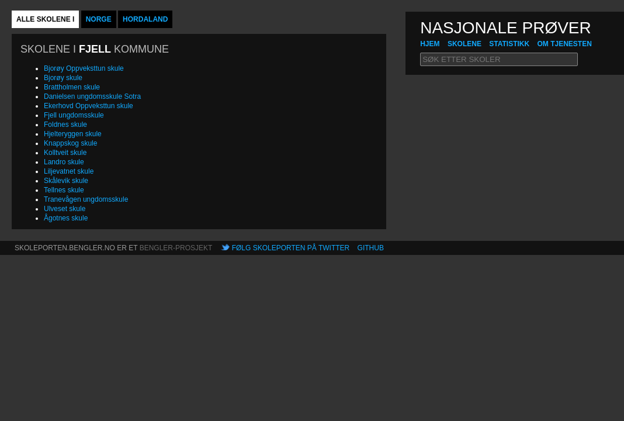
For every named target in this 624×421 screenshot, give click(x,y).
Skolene (464, 44)
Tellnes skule (64, 190)
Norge (99, 19)
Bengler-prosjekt (176, 248)
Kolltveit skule (65, 153)
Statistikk (509, 44)
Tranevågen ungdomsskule (86, 199)
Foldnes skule (65, 124)
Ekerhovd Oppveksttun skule (88, 106)
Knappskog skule (70, 143)
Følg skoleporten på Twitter (291, 248)
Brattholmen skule (72, 87)
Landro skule (64, 162)
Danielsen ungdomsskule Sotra (92, 96)
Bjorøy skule (63, 78)
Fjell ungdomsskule (74, 115)
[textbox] (499, 59)
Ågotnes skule (66, 218)
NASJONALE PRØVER (505, 28)
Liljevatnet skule (68, 171)
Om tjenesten (564, 44)
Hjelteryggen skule (73, 134)
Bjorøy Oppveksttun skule (84, 68)
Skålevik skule (66, 181)
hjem (429, 44)
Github (371, 248)
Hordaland (145, 19)
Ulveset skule (64, 209)
